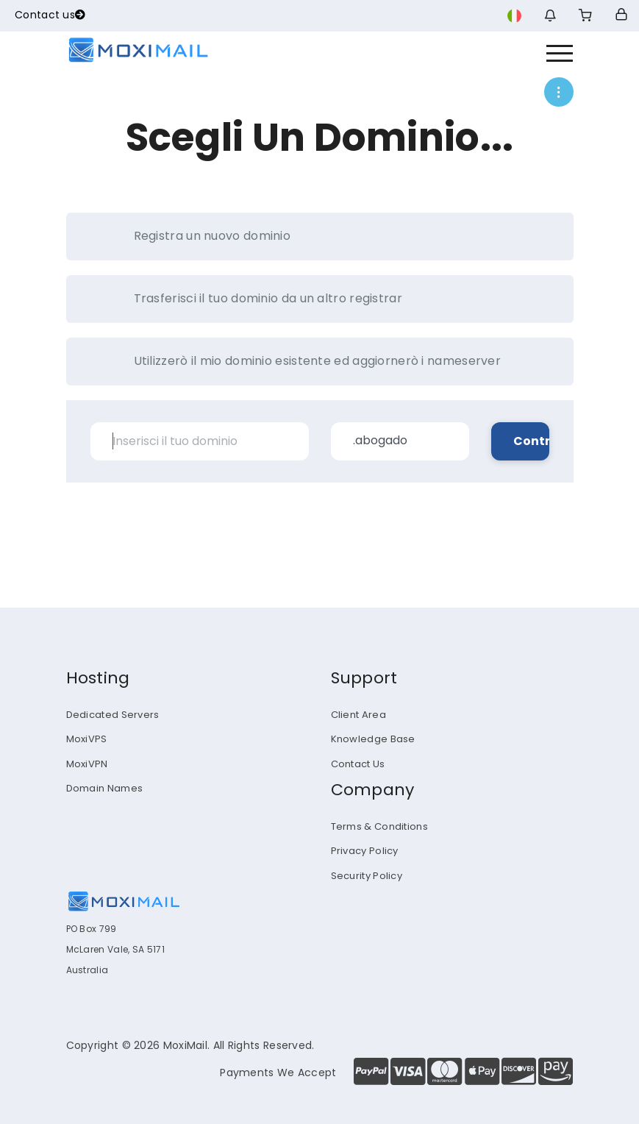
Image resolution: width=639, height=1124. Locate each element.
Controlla (531, 441)
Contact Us (358, 764)
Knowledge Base (373, 739)
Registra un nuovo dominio (197, 236)
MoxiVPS (86, 739)
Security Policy (367, 876)
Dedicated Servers (113, 715)
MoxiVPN (87, 764)
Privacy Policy (365, 851)
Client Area (358, 715)
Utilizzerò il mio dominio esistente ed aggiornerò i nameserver (302, 361)
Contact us (50, 14)
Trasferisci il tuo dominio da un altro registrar (252, 298)
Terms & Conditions (379, 826)
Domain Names (104, 788)
